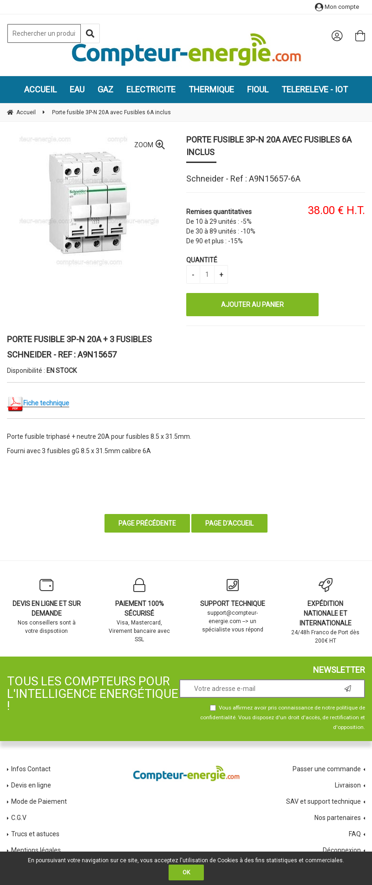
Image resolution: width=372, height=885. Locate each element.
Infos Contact (31, 769)
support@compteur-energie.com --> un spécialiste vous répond (233, 605)
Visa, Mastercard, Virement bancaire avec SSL (139, 610)
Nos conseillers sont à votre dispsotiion (46, 606)
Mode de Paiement (39, 801)
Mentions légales (36, 850)
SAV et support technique (323, 801)
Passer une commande (327, 769)
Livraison (348, 785)
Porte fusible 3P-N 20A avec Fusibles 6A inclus (269, 146)
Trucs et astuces (36, 834)
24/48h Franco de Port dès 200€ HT (325, 611)
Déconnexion (342, 850)
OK (186, 872)
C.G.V (18, 817)
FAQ (355, 834)
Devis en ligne (31, 785)
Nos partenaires (337, 817)
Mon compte (337, 6)
